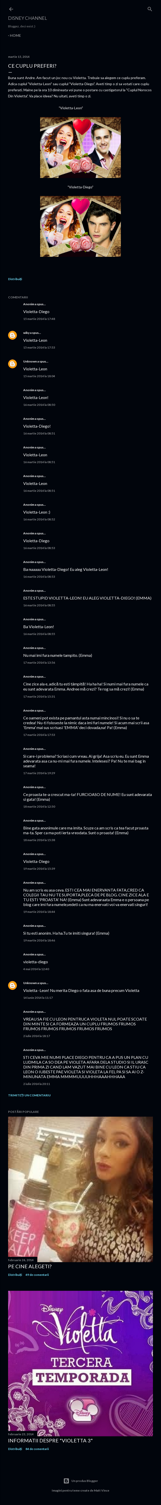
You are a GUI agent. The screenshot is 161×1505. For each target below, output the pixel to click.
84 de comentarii (37, 1449)
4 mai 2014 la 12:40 (36, 969)
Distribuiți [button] (15, 279)
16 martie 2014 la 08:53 (39, 548)
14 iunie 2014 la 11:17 (38, 998)
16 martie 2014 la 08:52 (39, 519)
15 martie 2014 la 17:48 (39, 319)
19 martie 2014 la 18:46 (39, 940)
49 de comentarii (37, 1275)
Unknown (30, 361)
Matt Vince (101, 1490)
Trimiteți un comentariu (29, 1095)
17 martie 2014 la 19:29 (39, 773)
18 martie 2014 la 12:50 (39, 806)
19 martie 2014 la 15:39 (39, 869)
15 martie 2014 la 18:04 (39, 376)
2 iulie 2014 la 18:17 (36, 1036)
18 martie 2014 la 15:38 (39, 840)
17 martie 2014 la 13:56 (39, 662)
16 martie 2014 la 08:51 (39, 433)
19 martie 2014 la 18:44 (39, 912)
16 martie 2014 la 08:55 (39, 605)
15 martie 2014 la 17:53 (39, 347)
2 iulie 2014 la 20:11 (36, 1084)
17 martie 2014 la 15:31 (39, 696)
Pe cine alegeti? (29, 1266)
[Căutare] (150, 8)
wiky (26, 333)
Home (15, 35)
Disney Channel (27, 18)
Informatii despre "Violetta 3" (50, 1440)
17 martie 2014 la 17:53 (39, 735)
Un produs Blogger (80, 1481)
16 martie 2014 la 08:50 (39, 405)
